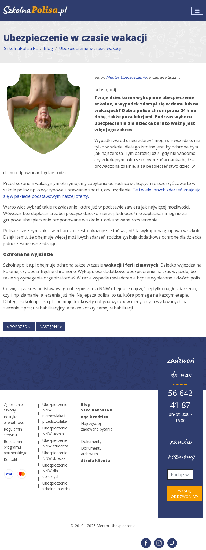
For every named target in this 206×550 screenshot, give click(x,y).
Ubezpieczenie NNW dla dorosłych (54, 470)
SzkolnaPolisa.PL (21, 48)
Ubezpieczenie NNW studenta (55, 443)
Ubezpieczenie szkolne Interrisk (56, 485)
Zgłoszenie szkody (13, 407)
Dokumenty (91, 441)
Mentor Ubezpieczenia (126, 77)
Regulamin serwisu (13, 432)
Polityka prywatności (14, 419)
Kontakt (10, 459)
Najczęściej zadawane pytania (96, 426)
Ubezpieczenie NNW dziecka (54, 455)
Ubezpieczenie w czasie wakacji (90, 48)
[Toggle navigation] (197, 11)
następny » (50, 326)
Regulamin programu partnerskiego (16, 447)
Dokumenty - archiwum (92, 451)
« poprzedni (19, 326)
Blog (48, 48)
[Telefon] (180, 474)
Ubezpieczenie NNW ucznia (54, 430)
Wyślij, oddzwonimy (184, 493)
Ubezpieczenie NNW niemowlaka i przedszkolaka (54, 413)
